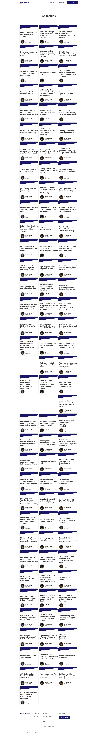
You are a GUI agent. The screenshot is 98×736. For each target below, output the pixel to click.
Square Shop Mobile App (47, 718)
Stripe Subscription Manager (48, 726)
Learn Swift (61, 2)
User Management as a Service (49, 723)
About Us (52, 2)
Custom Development (47, 716)
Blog (57, 2)
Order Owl (45, 721)
